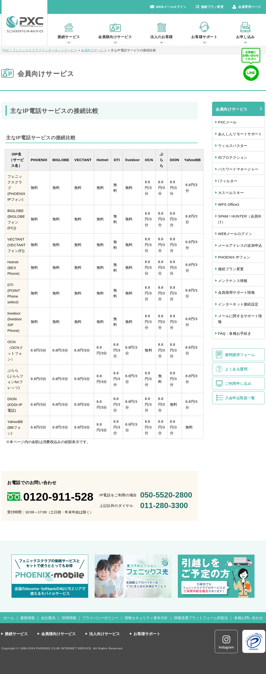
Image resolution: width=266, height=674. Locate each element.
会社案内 (48, 618)
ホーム (8, 618)
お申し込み (245, 37)
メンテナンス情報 (232, 281)
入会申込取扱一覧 (240, 398)
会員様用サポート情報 (236, 292)
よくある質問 (236, 369)
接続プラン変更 (212, 7)
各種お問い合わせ (248, 618)
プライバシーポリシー (100, 618)
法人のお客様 (161, 37)
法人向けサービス (104, 634)
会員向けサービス (232, 109)
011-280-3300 (164, 505)
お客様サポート (204, 37)
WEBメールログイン (171, 7)
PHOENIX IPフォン (234, 257)
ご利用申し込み (238, 383)
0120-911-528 (58, 496)
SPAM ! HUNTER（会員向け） (240, 219)
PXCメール (227, 122)
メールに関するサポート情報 (240, 319)
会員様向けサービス (115, 37)
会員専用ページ (249, 7)
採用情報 (69, 618)
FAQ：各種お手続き (234, 333)
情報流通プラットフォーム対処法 (201, 618)
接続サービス (69, 37)
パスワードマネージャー (238, 169)
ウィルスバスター (232, 146)
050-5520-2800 (166, 495)
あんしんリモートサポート (240, 134)
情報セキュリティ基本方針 (146, 618)
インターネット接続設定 (238, 304)
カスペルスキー (231, 193)
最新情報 (27, 618)
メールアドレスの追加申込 (240, 245)
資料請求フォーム (240, 355)
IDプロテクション (233, 157)
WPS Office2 (228, 204)
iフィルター (227, 181)
